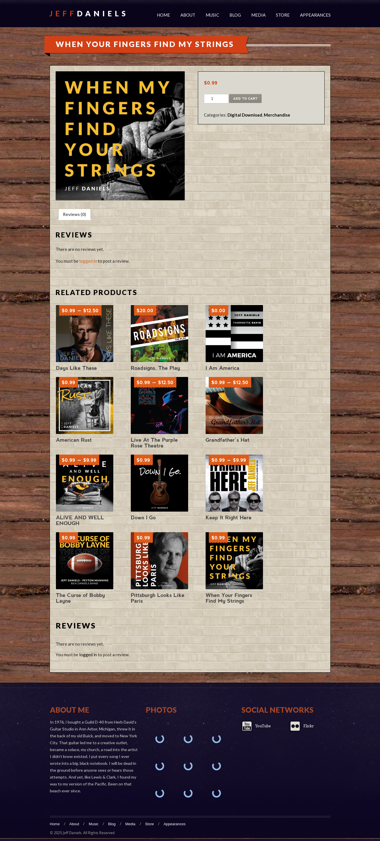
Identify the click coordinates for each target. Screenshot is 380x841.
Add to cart (245, 99)
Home (163, 14)
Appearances (315, 14)
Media (258, 14)
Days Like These (76, 368)
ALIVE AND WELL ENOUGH (80, 520)
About (187, 14)
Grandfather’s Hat (228, 440)
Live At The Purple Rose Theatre (154, 443)
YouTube (263, 726)
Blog (235, 14)
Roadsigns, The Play (155, 368)
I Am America (222, 368)
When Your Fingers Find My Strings (229, 598)
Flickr (308, 726)
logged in (88, 261)
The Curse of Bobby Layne (80, 598)
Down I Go (143, 517)
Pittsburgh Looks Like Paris (157, 598)
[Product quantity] (212, 99)
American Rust (74, 440)
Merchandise (277, 114)
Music (212, 14)
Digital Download (244, 114)
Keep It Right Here (229, 517)
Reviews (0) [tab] (74, 214)
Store (283, 14)
